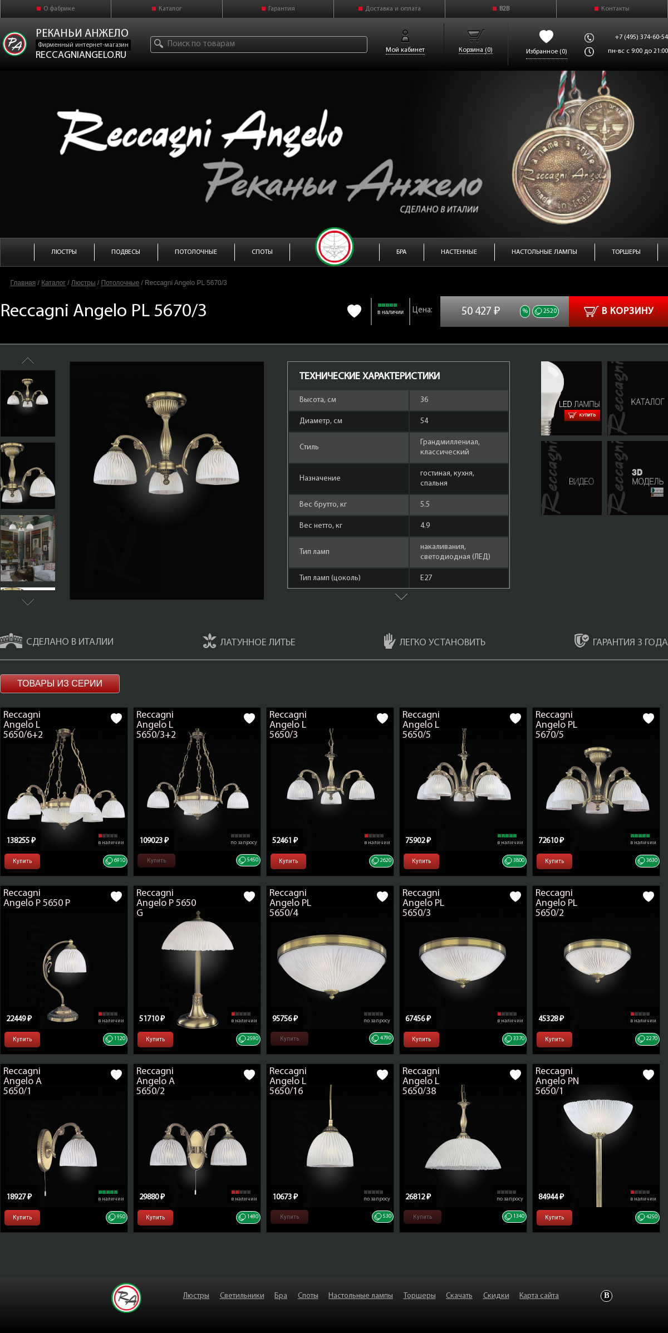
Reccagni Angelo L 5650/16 (288, 1081)
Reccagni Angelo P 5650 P (36, 898)
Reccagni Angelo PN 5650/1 (557, 1081)
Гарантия (281, 9)
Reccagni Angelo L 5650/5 (421, 725)
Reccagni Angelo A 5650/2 (155, 1081)
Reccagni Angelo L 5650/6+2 (23, 725)
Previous (28, 360)
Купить (582, 415)
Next (28, 602)
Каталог (170, 9)
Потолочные (120, 283)
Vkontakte (606, 1296)
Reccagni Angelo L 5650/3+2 (156, 725)
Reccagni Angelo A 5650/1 (22, 1081)
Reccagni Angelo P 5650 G (166, 903)
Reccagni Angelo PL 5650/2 (556, 903)
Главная (23, 283)
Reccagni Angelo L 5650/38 (421, 1081)
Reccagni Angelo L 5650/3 (288, 725)
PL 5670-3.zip (628, 446)
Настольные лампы (360, 1296)
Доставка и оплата (393, 9)
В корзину (619, 311)
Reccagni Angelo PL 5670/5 (556, 725)
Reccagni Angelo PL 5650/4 (290, 903)
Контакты (615, 9)
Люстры (83, 283)
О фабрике (59, 9)
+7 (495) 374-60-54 (641, 37)
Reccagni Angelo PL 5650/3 (423, 903)
